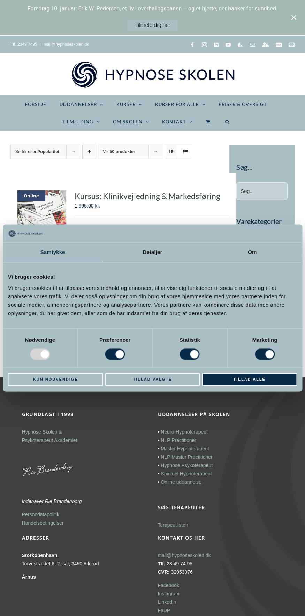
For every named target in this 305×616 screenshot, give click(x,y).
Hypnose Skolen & (42, 432)
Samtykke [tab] (52, 252)
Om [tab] (252, 252)
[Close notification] (294, 17)
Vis (119, 151)
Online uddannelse (181, 482)
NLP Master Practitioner (186, 457)
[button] (227, 121)
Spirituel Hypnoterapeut (186, 473)
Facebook (168, 585)
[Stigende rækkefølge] (89, 152)
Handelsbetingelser (43, 523)
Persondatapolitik (40, 514)
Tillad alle (249, 379)
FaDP (164, 610)
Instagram (169, 593)
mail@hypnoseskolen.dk (66, 44)
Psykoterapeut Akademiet (49, 440)
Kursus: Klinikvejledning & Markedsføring (147, 196)
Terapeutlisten (173, 525)
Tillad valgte (152, 379)
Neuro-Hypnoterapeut (184, 432)
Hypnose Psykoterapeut (187, 465)
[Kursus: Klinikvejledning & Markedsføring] (41, 208)
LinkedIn (167, 602)
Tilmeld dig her (152, 25)
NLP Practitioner (178, 440)
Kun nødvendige (55, 379)
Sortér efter (37, 151)
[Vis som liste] (185, 152)
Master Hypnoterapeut (185, 448)
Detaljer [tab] (152, 252)
